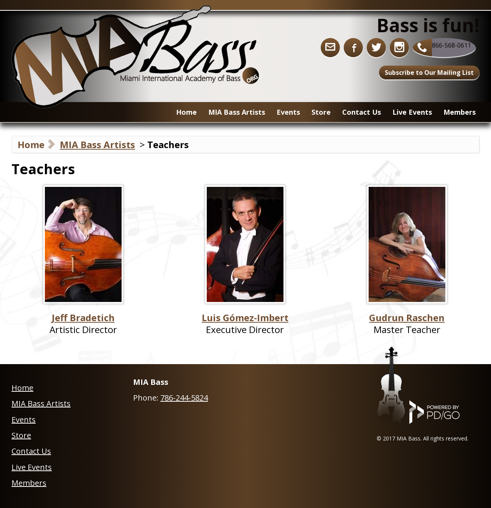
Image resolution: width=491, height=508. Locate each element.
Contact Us (361, 112)
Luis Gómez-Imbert (245, 317)
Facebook (353, 47)
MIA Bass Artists (97, 144)
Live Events (412, 112)
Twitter (376, 47)
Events (288, 112)
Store (21, 435)
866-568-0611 (451, 45)
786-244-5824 (184, 398)
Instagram (399, 47)
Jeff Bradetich (83, 317)
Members (459, 112)
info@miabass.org (330, 47)
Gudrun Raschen (407, 317)
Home (186, 112)
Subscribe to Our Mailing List (429, 72)
